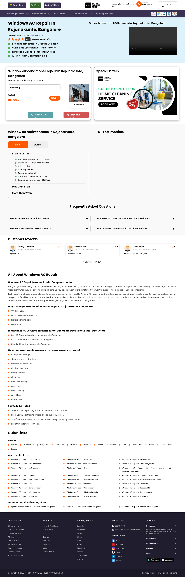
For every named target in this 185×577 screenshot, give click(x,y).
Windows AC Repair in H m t (22, 484)
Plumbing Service (15, 552)
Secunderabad (166, 445)
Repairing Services (104, 13)
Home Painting (41, 13)
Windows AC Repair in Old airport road (82, 464)
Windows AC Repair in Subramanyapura (138, 464)
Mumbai (100, 445)
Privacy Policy (48, 530)
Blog (44, 533)
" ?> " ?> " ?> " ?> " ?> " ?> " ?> (34, 87)
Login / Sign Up (167, 5)
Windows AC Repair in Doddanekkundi (137, 492)
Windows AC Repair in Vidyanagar (80, 488)
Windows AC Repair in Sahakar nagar (26, 488)
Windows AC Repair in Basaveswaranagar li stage (141, 479)
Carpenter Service (15, 548)
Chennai (73, 445)
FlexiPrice (35, 5)
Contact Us (47, 541)
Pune (124, 445)
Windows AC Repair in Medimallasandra (82, 492)
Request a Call (75, 115)
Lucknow (14, 449)
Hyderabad (59, 445)
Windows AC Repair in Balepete (79, 484)
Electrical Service (14, 544)
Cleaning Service (14, 526)
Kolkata (113, 445)
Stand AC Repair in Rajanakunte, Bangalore (84, 507)
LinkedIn (117, 556)
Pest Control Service (16, 530)
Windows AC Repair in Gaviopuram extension (140, 475)
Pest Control (62, 13)
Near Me (46, 537)
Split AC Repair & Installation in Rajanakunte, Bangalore (33, 507)
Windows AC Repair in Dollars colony (25, 459)
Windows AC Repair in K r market (135, 484)
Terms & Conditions (50, 526)
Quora (116, 552)
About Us (46, 544)
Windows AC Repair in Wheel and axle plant (28, 492)
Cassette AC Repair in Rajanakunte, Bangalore (140, 507)
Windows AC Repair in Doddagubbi (136, 488)
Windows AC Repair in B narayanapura (82, 496)
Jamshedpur (137, 445)
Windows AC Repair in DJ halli (23, 475)
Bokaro (151, 445)
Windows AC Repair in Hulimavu (79, 459)
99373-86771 (120, 526)
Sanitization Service (15, 555)
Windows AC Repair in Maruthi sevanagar (27, 479)
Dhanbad (87, 445)
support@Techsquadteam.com (127, 530)
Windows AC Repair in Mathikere (134, 496)
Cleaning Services (18, 13)
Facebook (118, 540)
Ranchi (14, 445)
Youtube (117, 544)
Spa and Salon (83, 13)
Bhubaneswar (28, 445)
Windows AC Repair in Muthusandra (25, 468)
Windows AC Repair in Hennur (78, 468)
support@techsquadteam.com (123, 5)
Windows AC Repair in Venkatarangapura (83, 475)
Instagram (118, 548)
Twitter (116, 560)
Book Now (79, 105)
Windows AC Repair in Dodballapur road (82, 479)
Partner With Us (52, 5)
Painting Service (14, 533)
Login (45, 548)
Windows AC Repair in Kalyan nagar (25, 496)
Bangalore (44, 445)
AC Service (12, 537)
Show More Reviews (92, 262)
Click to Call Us (41, 115)
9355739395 (147, 5)
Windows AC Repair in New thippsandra (27, 464)
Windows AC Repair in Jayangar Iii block (138, 459)
